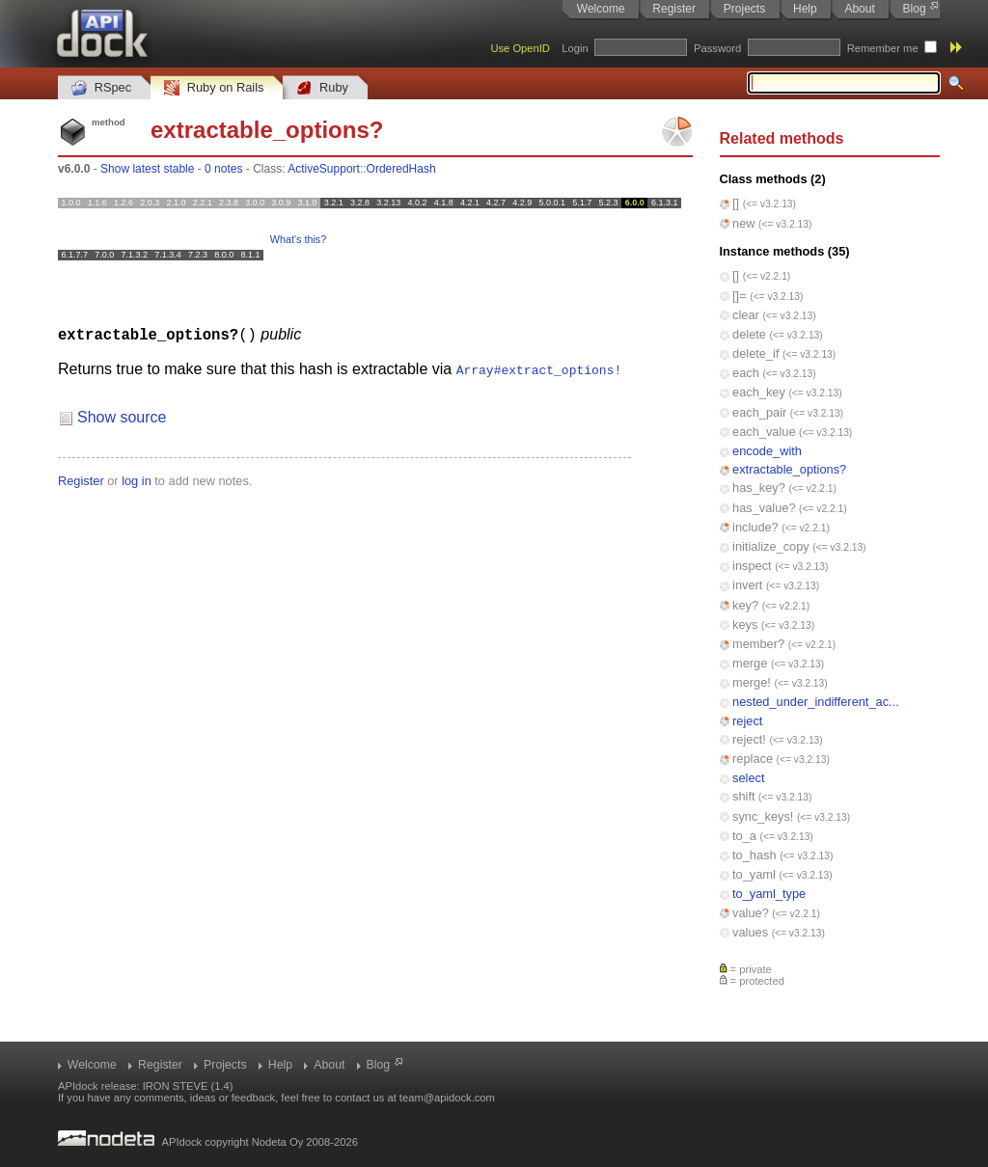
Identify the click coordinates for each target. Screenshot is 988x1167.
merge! (751, 682)
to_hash (754, 855)
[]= (739, 295)
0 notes (223, 169)
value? (750, 913)
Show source (122, 416)
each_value (763, 431)
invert (747, 585)
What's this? (298, 239)
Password (717, 48)
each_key (758, 392)
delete (749, 334)
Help (805, 8)
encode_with (767, 451)
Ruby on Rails (213, 88)
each (745, 373)
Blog (914, 8)
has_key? (758, 487)
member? (758, 644)
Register (674, 8)
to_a (744, 835)
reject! (749, 739)
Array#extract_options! (539, 368)
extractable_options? (789, 469)
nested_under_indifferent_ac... (815, 701)
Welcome (601, 8)
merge (749, 663)
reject (747, 721)
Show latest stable (147, 169)
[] (735, 203)
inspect (752, 565)
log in (136, 480)
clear (745, 315)
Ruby (322, 88)
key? (745, 605)
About (859, 8)
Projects (744, 8)
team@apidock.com (447, 1097)
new (743, 223)
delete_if (755, 353)
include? (755, 527)
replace (752, 758)
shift (743, 796)
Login (575, 48)
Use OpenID (520, 48)
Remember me (883, 48)
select (748, 778)
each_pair (759, 412)
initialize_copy (771, 546)
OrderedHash (401, 169)
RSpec (101, 88)
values (750, 932)
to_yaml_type (769, 893)
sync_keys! (762, 816)
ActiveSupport (324, 169)
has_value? (763, 508)
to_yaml (754, 874)
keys (744, 624)
